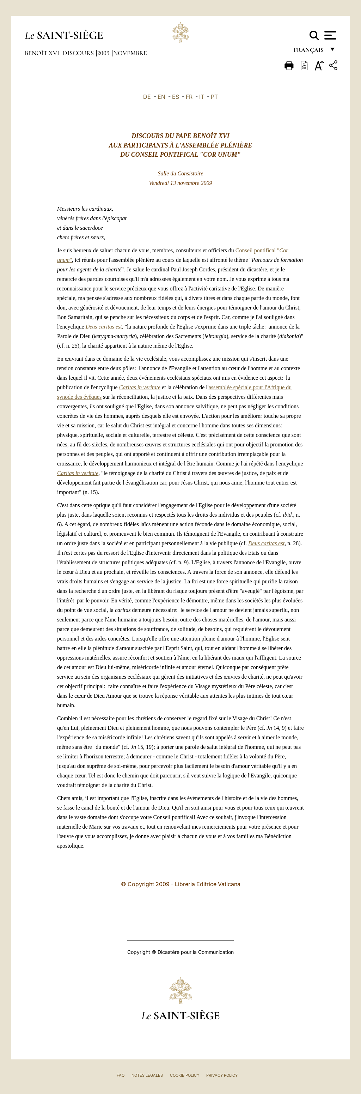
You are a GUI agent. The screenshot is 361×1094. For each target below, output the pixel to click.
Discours (79, 53)
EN (161, 96)
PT (214, 96)
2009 (104, 53)
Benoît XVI (43, 53)
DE (147, 96)
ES (175, 96)
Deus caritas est (104, 327)
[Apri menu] (329, 35)
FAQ (120, 1075)
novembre (130, 53)
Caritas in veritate (139, 387)
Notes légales (147, 1075)
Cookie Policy (184, 1075)
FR (189, 96)
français (309, 52)
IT (201, 96)
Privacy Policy (222, 1075)
